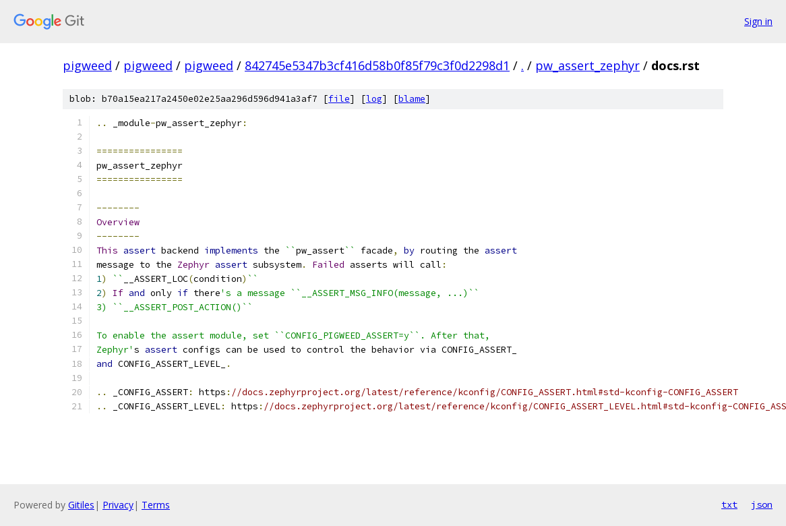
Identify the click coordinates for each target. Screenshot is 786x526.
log (374, 99)
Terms (156, 504)
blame (411, 99)
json (762, 504)
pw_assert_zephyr (587, 65)
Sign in (758, 21)
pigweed (87, 65)
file (339, 99)
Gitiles (81, 504)
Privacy (117, 504)
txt (729, 504)
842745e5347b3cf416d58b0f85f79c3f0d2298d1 (377, 65)
